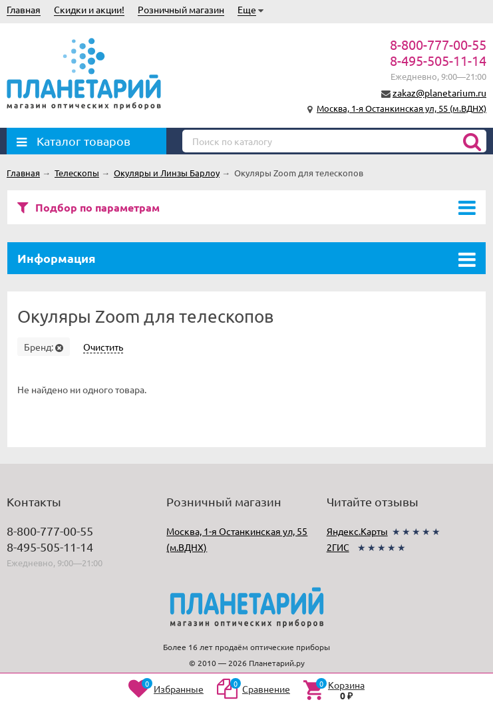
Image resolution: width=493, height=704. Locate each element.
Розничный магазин (181, 9)
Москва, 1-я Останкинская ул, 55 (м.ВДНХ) (401, 108)
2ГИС (338, 547)
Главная (24, 9)
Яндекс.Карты (357, 531)
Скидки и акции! (89, 9)
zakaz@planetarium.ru (439, 92)
